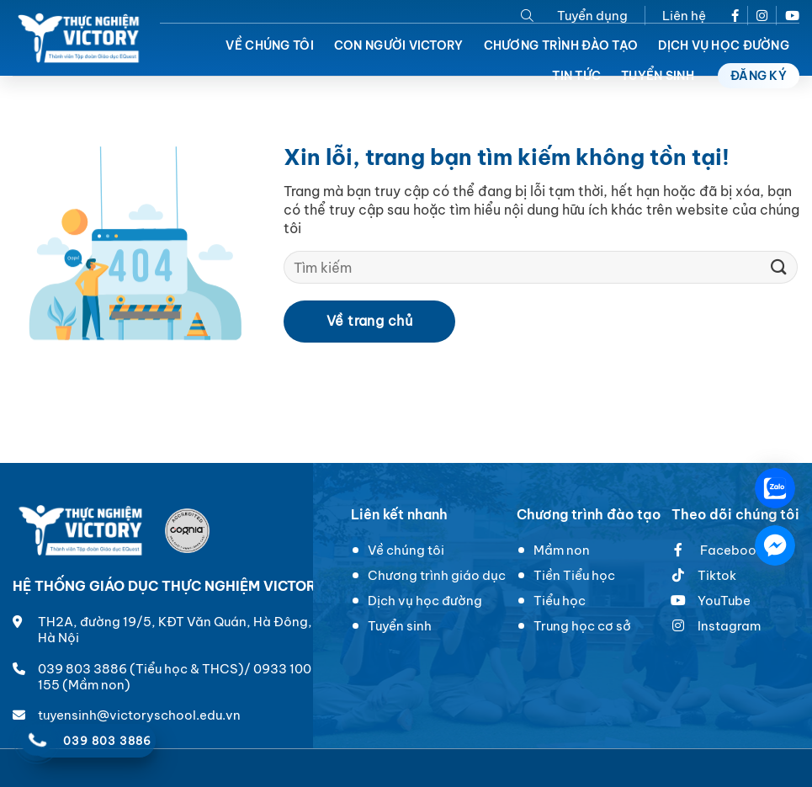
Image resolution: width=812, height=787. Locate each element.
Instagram (729, 626)
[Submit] (779, 267)
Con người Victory (399, 45)
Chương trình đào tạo (561, 45)
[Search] (527, 15)
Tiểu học (559, 601)
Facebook (717, 550)
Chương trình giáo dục (437, 575)
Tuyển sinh (400, 626)
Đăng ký (758, 75)
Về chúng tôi (269, 45)
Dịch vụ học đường (723, 45)
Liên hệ (684, 16)
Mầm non (561, 550)
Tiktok (717, 575)
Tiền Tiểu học (574, 575)
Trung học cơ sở (582, 626)
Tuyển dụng (592, 16)
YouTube (711, 601)
